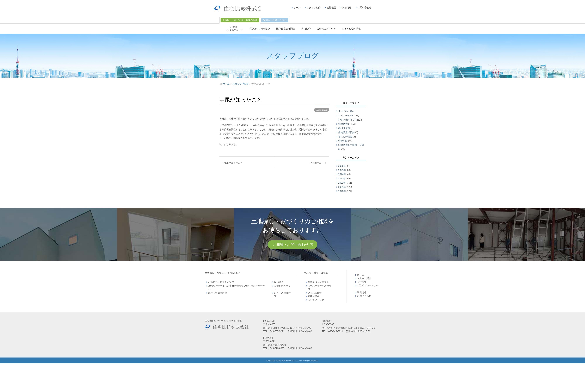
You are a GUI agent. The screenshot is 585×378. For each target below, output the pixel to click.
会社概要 (331, 7)
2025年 (342, 170)
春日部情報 (344, 128)
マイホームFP (316, 163)
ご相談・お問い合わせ (290, 245)
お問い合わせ (364, 7)
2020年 (342, 191)
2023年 (342, 178)
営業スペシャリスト (318, 283)
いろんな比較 (315, 293)
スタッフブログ (316, 300)
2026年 (342, 166)
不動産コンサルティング (221, 283)
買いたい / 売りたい (259, 28)
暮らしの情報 (345, 136)
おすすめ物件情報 (351, 28)
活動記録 (343, 141)
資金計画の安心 (348, 120)
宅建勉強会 (344, 124)
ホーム (297, 7)
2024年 (342, 174)
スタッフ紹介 (314, 7)
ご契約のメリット (326, 28)
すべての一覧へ (346, 111)
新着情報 (346, 7)
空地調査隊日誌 (346, 132)
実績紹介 (306, 28)
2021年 (342, 187)
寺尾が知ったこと (234, 163)
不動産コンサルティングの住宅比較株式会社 (241, 8)
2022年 (342, 183)
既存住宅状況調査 (285, 28)
